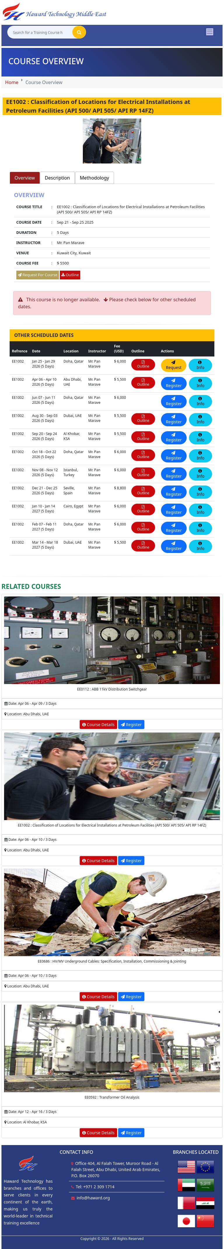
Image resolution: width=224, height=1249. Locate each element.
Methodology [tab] (94, 178)
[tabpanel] (112, 237)
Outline (70, 274)
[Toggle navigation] (209, 32)
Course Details (98, 724)
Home (12, 82)
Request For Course (37, 274)
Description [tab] (57, 178)
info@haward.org (93, 1198)
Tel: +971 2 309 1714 (95, 1186)
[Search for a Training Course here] (39, 32)
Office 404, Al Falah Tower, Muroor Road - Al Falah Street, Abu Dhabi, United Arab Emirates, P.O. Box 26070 (115, 1169)
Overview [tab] (25, 178)
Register (131, 724)
